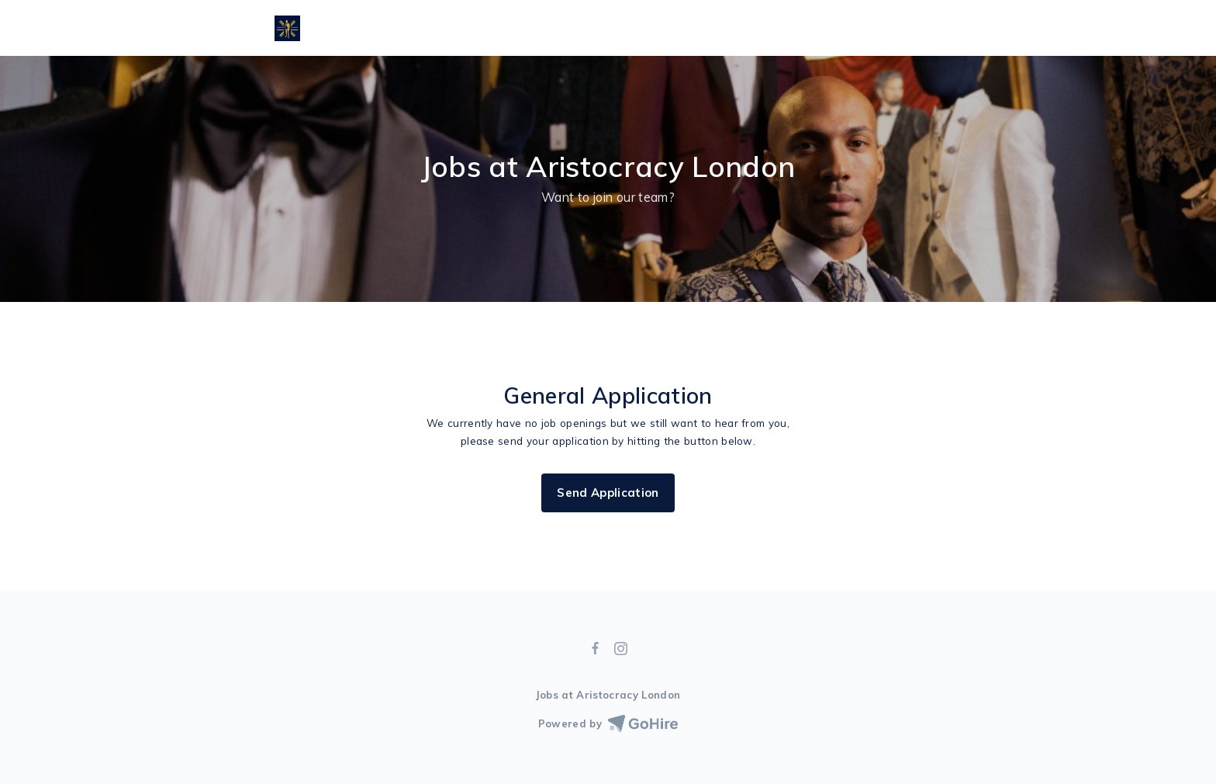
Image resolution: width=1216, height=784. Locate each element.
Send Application (607, 492)
